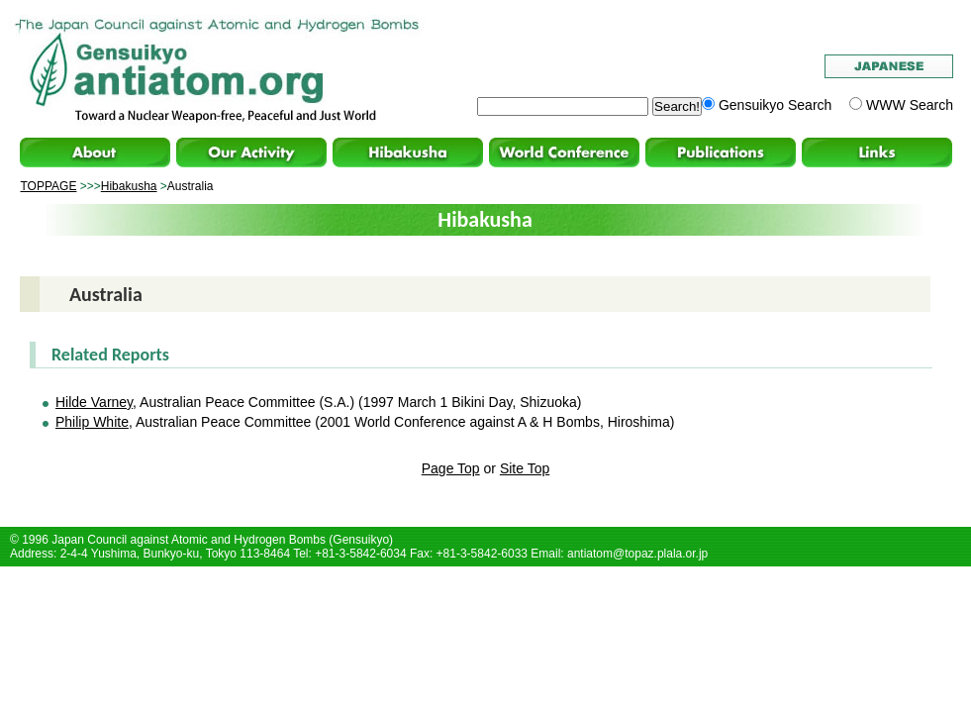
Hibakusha (129, 186)
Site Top (524, 468)
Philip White (92, 422)
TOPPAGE (49, 186)
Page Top (451, 468)
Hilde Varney (94, 402)
